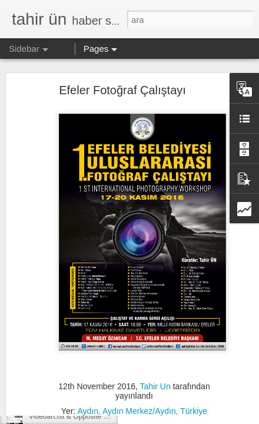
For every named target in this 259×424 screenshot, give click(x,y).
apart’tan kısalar (54, 363)
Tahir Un (155, 353)
